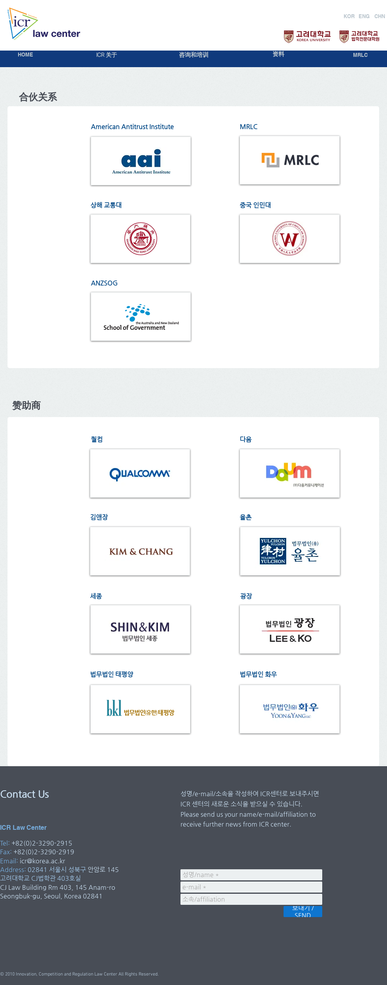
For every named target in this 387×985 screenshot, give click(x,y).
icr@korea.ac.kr (42, 861)
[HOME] (25, 54)
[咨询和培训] (193, 55)
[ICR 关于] (106, 55)
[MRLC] (360, 55)
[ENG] (364, 16)
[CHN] (380, 16)
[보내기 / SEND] (303, 911)
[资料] (278, 54)
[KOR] (349, 16)
